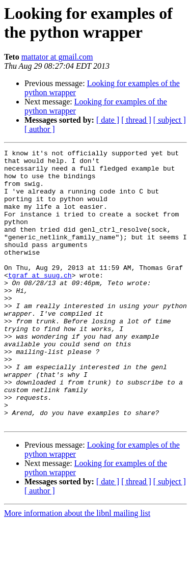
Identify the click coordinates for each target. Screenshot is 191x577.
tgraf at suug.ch (40, 301)
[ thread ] (136, 120)
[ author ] (39, 129)
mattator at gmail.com (57, 56)
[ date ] (107, 120)
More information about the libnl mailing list (77, 568)
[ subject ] (169, 120)
